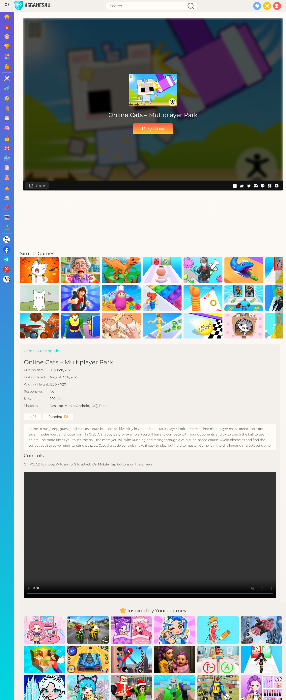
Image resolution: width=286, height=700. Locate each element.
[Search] (151, 6)
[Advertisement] (153, 220)
